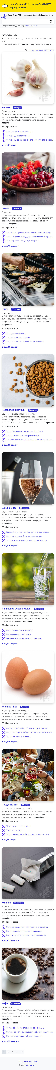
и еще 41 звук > (9, 840)
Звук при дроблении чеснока (19, 132)
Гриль (5, 309)
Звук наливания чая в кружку (19, 630)
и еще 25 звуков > (10, 546)
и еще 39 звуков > (10, 742)
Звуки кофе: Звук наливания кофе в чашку (25, 1028)
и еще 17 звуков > (10, 246)
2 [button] (8, 1052)
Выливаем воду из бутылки (18, 634)
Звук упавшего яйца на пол (18, 736)
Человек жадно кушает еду (18, 826)
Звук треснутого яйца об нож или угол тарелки (27, 728)
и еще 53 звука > (9, 445)
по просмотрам (36, 50)
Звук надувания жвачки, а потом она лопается (27, 927)
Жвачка (6, 902)
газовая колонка (31, 26)
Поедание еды (10, 804)
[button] (4, 1052)
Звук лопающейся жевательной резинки (24, 931)
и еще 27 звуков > (10, 940)
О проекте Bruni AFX (28, 1061)
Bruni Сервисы (30, 1065)
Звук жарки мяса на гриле (18, 337)
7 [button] (22, 1052)
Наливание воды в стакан (16, 608)
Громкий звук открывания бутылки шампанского (28, 532)
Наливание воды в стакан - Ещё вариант (24, 638)
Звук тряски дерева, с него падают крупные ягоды (28, 232)
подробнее (7, 123)
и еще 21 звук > (9, 145)
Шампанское (9, 507)
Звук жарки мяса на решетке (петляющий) (25, 342)
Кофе (5, 1003)
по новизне (49, 50)
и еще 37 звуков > (10, 644)
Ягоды (5, 208)
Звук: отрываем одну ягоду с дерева (22, 241)
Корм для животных (13, 409)
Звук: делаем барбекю (16, 333)
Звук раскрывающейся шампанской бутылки (26, 540)
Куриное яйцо (9, 706)
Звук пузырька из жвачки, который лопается (26, 935)
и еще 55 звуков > (10, 347)
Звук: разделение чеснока (18, 136)
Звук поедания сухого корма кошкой (22, 435)
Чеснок (6, 107)
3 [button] (12, 1052)
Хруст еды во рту (13, 830)
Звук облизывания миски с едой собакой (24, 431)
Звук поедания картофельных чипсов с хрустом (27, 834)
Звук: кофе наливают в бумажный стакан (24, 1036)
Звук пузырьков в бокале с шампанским (24, 536)
